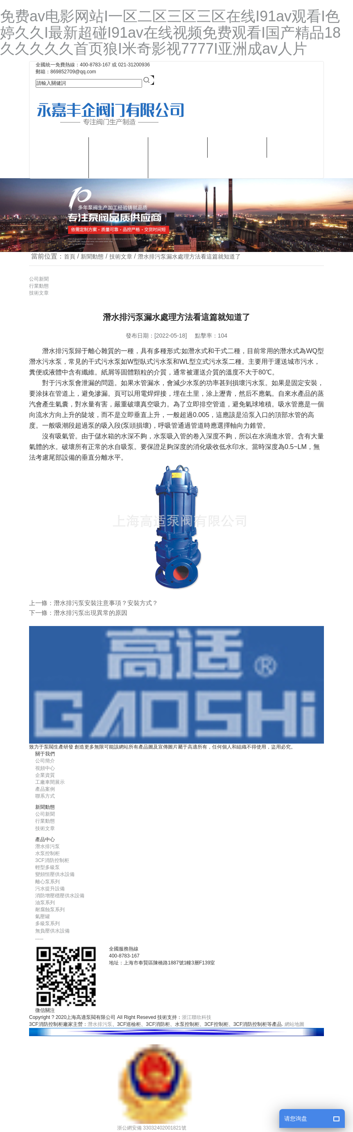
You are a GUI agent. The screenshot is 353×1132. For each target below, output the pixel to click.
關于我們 (59, 147)
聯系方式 (178, 167)
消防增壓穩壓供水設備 (59, 895)
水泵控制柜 (47, 853)
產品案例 (45, 789)
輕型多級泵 (47, 867)
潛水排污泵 (118, 167)
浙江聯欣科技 (196, 1017)
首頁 (69, 256)
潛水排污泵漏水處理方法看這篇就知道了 (189, 256)
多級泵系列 (47, 923)
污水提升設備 (50, 889)
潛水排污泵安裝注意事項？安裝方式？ (106, 602)
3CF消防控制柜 (52, 860)
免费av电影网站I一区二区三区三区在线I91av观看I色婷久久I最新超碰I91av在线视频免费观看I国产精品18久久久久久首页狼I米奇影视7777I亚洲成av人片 (170, 32)
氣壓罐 (42, 916)
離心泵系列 (47, 882)
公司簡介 (45, 761)
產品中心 (118, 147)
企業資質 (45, 775)
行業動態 (39, 286)
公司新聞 (39, 279)
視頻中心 (59, 167)
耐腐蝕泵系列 (50, 909)
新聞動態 (237, 147)
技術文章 (120, 256)
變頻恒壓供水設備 (55, 874)
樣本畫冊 (178, 147)
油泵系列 (45, 902)
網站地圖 (294, 1024)
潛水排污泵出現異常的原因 (90, 612)
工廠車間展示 (50, 782)
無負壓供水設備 (52, 931)
